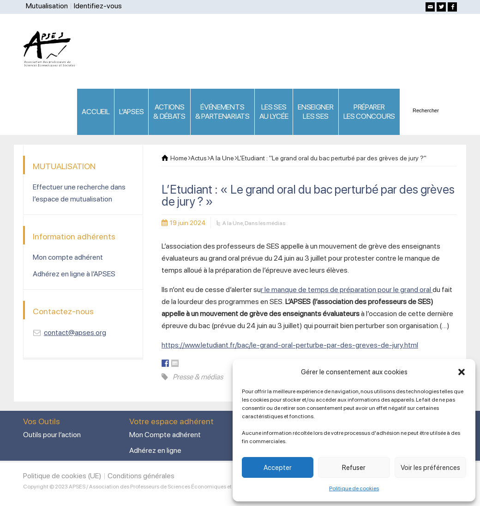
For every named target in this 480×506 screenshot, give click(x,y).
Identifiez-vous (98, 5)
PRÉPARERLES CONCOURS (369, 112)
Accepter (278, 467)
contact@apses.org (75, 332)
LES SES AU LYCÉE (273, 112)
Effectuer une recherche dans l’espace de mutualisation (79, 193)
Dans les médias (265, 223)
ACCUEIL (95, 111)
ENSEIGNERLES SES (315, 112)
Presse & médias (198, 376)
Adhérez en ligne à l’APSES (74, 273)
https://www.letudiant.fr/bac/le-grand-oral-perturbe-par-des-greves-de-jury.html (290, 345)
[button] (461, 372)
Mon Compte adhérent (165, 434)
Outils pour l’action (52, 434)
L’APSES (131, 111)
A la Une (232, 223)
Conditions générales (141, 475)
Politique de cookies (354, 488)
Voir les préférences (430, 467)
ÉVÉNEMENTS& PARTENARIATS (222, 112)
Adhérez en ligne (155, 450)
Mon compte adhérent (68, 257)
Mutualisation (47, 5)
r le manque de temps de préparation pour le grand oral (346, 289)
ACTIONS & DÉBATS (169, 112)
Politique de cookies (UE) (62, 475)
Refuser (354, 467)
